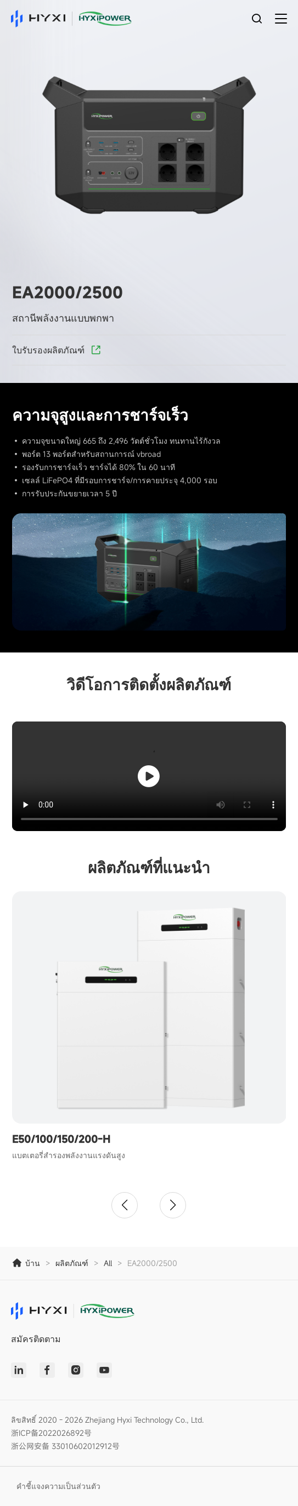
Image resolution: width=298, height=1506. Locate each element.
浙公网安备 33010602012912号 (65, 1446)
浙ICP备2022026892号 (51, 1433)
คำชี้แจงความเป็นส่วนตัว (58, 1486)
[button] (124, 1205)
